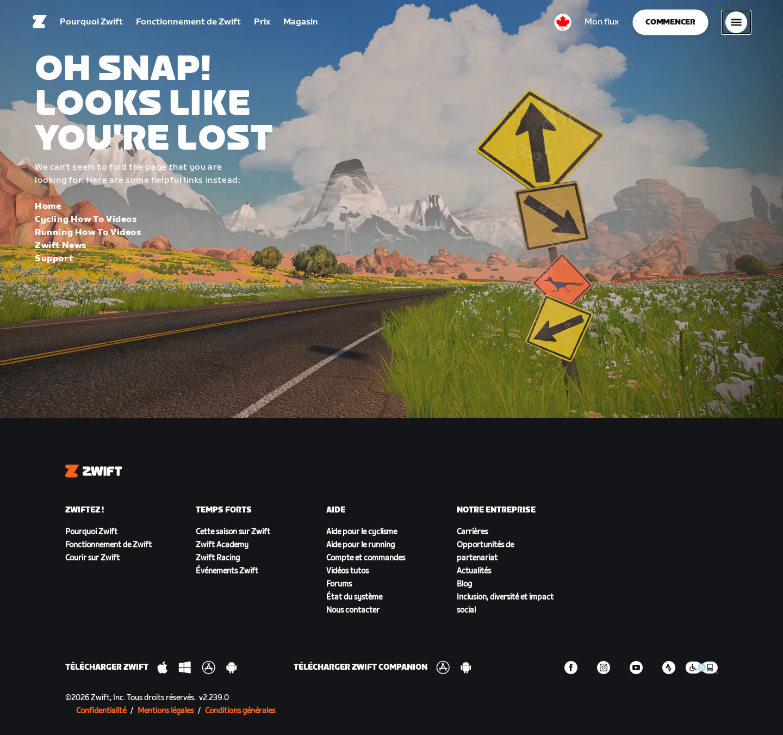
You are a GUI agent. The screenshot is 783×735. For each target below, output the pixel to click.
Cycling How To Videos (86, 219)
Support (54, 259)
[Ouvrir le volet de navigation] (736, 24)
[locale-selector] (562, 24)
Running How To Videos (88, 232)
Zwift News (60, 245)
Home (48, 206)
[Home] (40, 24)
